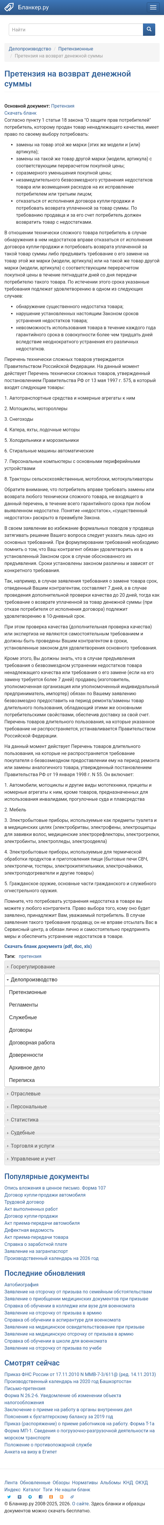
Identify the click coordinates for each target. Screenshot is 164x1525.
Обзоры (61, 1482)
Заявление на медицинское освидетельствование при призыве (74, 1327)
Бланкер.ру (33, 7)
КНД (128, 1482)
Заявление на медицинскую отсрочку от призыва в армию (68, 1334)
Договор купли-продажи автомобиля (45, 1195)
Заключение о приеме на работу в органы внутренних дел (68, 1409)
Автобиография (21, 1284)
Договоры (20, 1030)
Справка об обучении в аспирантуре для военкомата (62, 1320)
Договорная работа (32, 1043)
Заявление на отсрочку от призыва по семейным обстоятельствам (78, 1292)
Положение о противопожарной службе (48, 1445)
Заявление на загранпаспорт (36, 1251)
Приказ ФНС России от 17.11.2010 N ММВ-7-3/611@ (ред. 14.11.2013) (80, 1374)
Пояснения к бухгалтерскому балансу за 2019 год (58, 1416)
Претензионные (75, 49)
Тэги (47, 1489)
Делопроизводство (30, 49)
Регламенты (23, 1005)
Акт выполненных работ (31, 1209)
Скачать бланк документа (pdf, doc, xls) (48, 946)
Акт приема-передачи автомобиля (42, 1223)
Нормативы (85, 1482)
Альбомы (110, 1482)
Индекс (12, 1489)
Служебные (23, 1017)
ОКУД (141, 1482)
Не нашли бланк (72, 1489)
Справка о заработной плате (35, 1244)
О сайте (80, 1504)
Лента (11, 1482)
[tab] (82, 967)
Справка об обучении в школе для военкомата (55, 1341)
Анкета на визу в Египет (30, 1452)
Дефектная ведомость (29, 1230)
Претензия (62, 106)
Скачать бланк (20, 113)
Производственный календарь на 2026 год (51, 1258)
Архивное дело (27, 1068)
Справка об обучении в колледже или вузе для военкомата (69, 1306)
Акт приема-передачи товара (36, 1237)
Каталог (32, 1489)
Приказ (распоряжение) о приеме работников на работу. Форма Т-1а (79, 1423)
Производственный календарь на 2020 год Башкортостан (67, 1381)
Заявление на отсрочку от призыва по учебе (53, 1348)
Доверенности (26, 1055)
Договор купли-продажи (31, 1216)
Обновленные (35, 1482)
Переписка (22, 1080)
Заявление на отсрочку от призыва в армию (53, 1313)
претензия (30, 956)
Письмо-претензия (25, 1388)
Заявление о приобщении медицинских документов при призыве (76, 1299)
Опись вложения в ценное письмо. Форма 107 (55, 1188)
